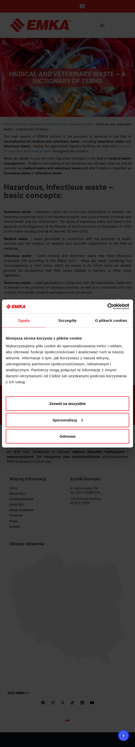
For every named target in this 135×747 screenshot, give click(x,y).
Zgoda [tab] (24, 320)
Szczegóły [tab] (67, 320)
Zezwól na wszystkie (67, 403)
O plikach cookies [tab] (111, 320)
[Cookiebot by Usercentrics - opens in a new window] (107, 306)
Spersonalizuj (67, 420)
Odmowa (67, 436)
